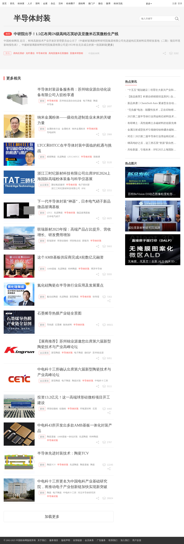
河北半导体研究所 (86, 492)
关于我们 (42, 540)
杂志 (53, 3)
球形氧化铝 (75, 240)
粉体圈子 (70, 3)
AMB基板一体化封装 (67, 436)
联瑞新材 (51, 240)
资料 (37, 3)
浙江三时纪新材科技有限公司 (65, 188)
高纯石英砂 (18, 53)
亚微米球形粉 (76, 53)
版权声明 (65, 540)
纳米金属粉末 (78, 128)
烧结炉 (87, 352)
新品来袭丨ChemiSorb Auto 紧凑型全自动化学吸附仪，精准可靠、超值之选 (154, 103)
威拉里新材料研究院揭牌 (144, 227)
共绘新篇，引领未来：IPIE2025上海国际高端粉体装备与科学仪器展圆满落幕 (154, 149)
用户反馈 (136, 540)
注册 (174, 3)
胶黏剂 (85, 240)
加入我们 (125, 540)
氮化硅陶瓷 (52, 296)
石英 (95, 408)
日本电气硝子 (53, 216)
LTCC (49, 212)
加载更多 (52, 517)
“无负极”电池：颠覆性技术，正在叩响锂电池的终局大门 (154, 109)
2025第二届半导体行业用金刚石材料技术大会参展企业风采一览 (154, 116)
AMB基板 (51, 268)
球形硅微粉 (62, 240)
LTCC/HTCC (73, 156)
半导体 (50, 104)
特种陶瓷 (72, 268)
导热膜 (50, 324)
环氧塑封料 (85, 408)
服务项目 (53, 540)
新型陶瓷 (74, 296)
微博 (108, 3)
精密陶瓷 (51, 156)
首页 (4, 3)
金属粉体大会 (53, 128)
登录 (180, 3)
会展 (45, 3)
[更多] (110, 44)
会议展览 (44, 185)
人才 (30, 3)
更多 (148, 3)
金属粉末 (66, 128)
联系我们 (113, 540)
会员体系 (89, 540)
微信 (100, 3)
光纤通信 (30, 53)
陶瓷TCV (51, 464)
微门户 (91, 3)
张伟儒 (96, 296)
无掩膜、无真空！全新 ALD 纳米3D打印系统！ (153, 261)
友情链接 (77, 540)
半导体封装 (41, 53)
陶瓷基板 (51, 436)
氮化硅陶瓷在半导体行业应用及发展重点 (70, 285)
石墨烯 (58, 324)
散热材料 (67, 324)
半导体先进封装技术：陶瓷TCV (63, 453)
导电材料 (51, 132)
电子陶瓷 (87, 100)
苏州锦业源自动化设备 (70, 100)
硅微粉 (62, 408)
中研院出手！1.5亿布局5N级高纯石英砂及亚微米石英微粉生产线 (66, 34)
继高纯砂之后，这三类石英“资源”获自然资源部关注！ (154, 143)
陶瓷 (95, 100)
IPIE (84, 188)
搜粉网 (81, 3)
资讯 (12, 3)
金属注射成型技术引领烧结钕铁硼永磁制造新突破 (154, 129)
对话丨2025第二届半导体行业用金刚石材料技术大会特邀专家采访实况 (154, 136)
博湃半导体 (96, 268)
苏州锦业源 (98, 352)
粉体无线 (118, 3)
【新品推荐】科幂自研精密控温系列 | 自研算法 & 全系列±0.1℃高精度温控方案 (154, 96)
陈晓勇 (96, 156)
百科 (61, 3)
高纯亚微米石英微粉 (58, 53)
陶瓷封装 (76, 380)
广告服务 (101, 540)
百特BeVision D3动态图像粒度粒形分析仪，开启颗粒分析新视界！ (153, 194)
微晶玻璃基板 (83, 212)
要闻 (42, 101)
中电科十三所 (101, 380)
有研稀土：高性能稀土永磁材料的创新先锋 (152, 123)
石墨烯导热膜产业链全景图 (59, 313)
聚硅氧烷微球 (58, 184)
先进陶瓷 (61, 156)
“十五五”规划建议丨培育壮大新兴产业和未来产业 (154, 90)
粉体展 (21, 3)
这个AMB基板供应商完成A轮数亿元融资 (70, 257)
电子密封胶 (84, 184)
